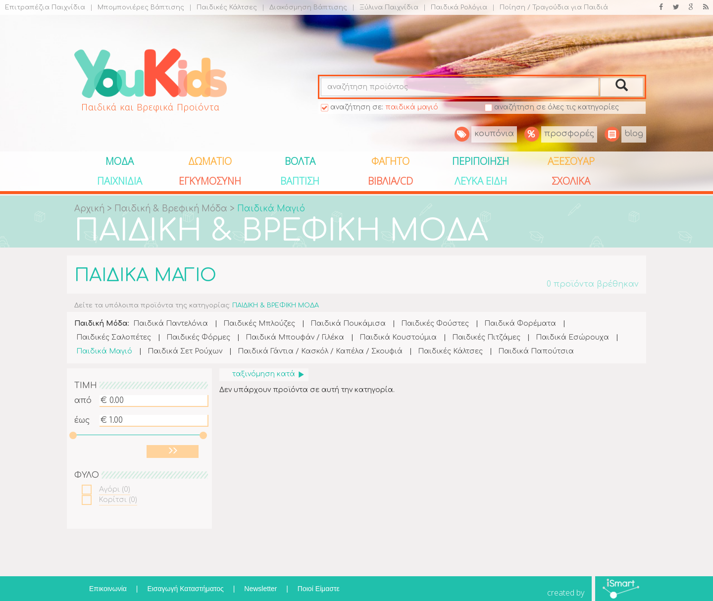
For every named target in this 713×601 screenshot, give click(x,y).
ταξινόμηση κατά (268, 374)
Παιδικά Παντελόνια (170, 323)
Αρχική (89, 208)
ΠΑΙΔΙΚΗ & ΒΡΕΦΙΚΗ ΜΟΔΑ (281, 231)
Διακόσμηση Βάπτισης (304, 7)
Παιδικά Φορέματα (520, 323)
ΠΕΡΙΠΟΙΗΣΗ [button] (480, 161)
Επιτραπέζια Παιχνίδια (45, 7)
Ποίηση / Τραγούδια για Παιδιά (550, 7)
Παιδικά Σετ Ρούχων (185, 351)
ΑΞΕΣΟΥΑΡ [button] (571, 161)
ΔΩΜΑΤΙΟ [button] (210, 161)
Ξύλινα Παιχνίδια (385, 7)
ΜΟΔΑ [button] (119, 161)
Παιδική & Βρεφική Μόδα (172, 208)
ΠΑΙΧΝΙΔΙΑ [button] (119, 181)
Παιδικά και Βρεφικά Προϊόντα (150, 107)
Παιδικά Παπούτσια (536, 351)
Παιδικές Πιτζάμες (486, 337)
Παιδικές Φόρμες (198, 337)
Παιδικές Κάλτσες (223, 7)
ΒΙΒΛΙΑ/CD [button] (390, 181)
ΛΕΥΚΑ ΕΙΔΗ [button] (481, 181)
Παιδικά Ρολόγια (455, 7)
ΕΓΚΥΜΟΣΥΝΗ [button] (210, 181)
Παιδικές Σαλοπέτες (113, 337)
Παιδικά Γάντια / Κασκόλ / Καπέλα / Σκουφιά (320, 351)
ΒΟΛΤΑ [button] (300, 161)
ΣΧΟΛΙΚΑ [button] (571, 181)
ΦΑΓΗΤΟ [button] (390, 161)
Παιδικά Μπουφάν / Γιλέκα (295, 337)
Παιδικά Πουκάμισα (348, 323)
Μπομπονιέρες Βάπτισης (137, 7)
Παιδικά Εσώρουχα (572, 337)
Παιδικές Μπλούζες (259, 323)
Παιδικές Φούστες (435, 323)
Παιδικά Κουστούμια (398, 337)
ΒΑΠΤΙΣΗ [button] (299, 181)
